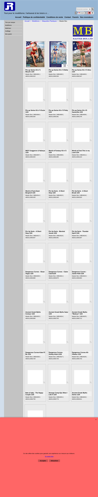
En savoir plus (49, 456)
